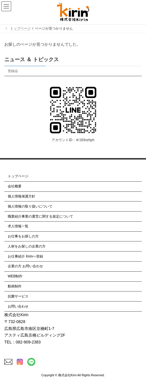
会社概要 (15, 186)
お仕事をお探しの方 (23, 236)
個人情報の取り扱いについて (30, 206)
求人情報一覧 (18, 226)
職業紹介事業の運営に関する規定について (40, 216)
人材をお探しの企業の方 (27, 246)
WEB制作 (15, 276)
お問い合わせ (18, 306)
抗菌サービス (18, 296)
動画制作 (15, 286)
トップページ (18, 176)
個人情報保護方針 (21, 196)
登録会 (13, 71)
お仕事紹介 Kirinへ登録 (25, 256)
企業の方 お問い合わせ (25, 266)
